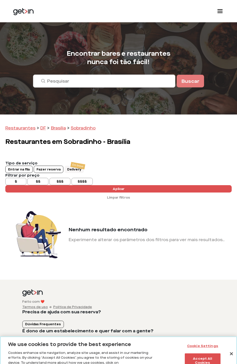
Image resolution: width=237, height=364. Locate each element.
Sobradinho (83, 128)
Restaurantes (20, 128)
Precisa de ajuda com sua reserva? (61, 312)
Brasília (58, 128)
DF (43, 128)
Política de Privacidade (72, 307)
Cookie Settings (202, 348)
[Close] (231, 356)
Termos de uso (35, 307)
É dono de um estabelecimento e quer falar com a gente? (88, 331)
